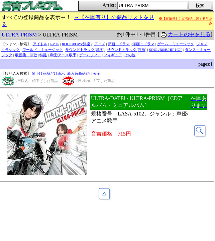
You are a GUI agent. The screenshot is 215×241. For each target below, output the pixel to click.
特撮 (43, 55)
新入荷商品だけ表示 (83, 73)
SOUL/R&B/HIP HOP (165, 50)
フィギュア (113, 55)
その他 (129, 55)
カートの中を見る (189, 34)
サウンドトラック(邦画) (126, 50)
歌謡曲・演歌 (26, 55)
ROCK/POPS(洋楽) (77, 44)
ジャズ (201, 44)
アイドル (40, 44)
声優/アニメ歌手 (62, 55)
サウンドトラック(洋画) (84, 50)
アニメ (99, 44)
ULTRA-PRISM (19, 34)
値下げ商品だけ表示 (48, 73)
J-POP (54, 44)
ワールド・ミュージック (42, 50)
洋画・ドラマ (143, 44)
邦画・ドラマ (119, 44)
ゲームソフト (90, 55)
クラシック (10, 50)
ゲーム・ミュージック (175, 44)
